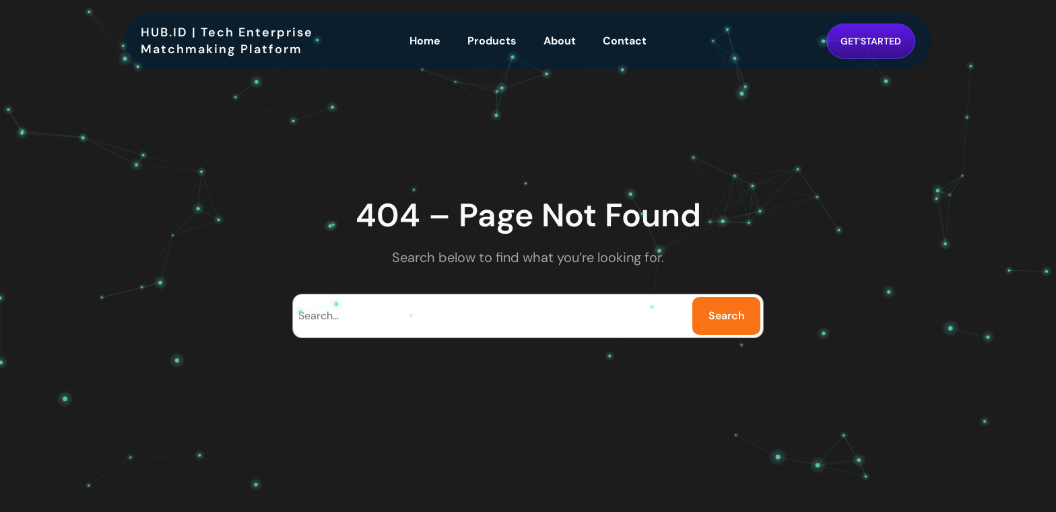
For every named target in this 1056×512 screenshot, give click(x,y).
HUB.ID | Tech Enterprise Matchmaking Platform (227, 40)
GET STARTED (870, 41)
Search (726, 316)
